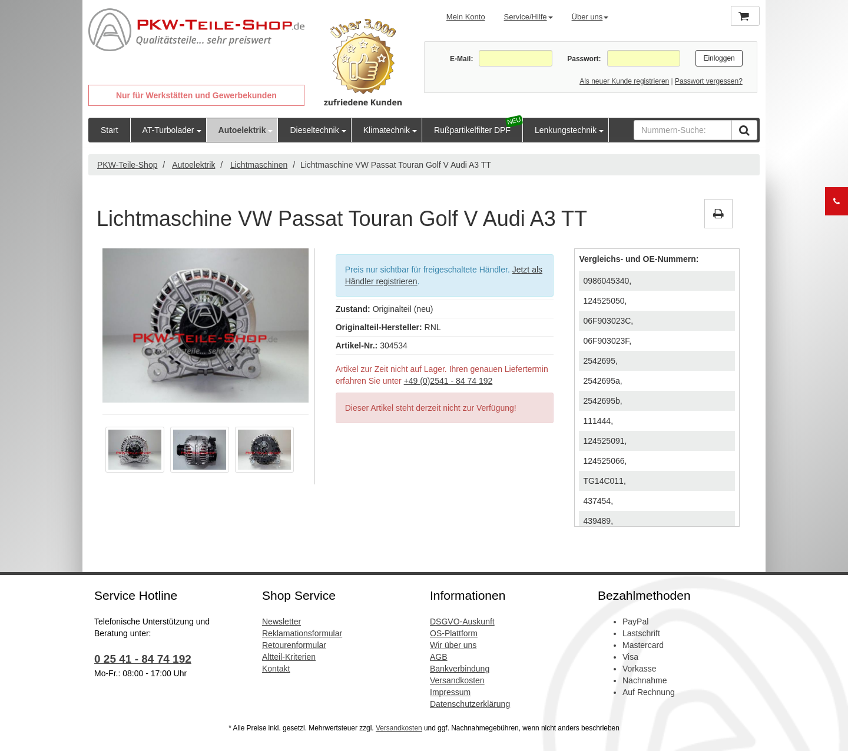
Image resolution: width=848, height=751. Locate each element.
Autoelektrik (242, 130)
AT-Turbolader (168, 130)
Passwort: (584, 59)
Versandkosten (457, 680)
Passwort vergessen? (709, 81)
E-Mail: (461, 59)
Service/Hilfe (528, 16)
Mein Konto (465, 16)
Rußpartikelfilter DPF (472, 130)
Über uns (590, 16)
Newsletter (281, 621)
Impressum (450, 692)
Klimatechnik (386, 130)
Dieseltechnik (314, 130)
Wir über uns (453, 645)
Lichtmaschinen (258, 165)
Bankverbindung (459, 668)
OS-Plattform (454, 633)
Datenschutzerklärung (470, 704)
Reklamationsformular (302, 633)
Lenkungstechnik (566, 130)
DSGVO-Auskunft (462, 621)
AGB (439, 657)
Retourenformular (294, 645)
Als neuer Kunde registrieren (624, 81)
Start (109, 130)
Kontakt (276, 668)
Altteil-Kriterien (289, 657)
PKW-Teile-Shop (127, 165)
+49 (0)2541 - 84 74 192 (448, 381)
